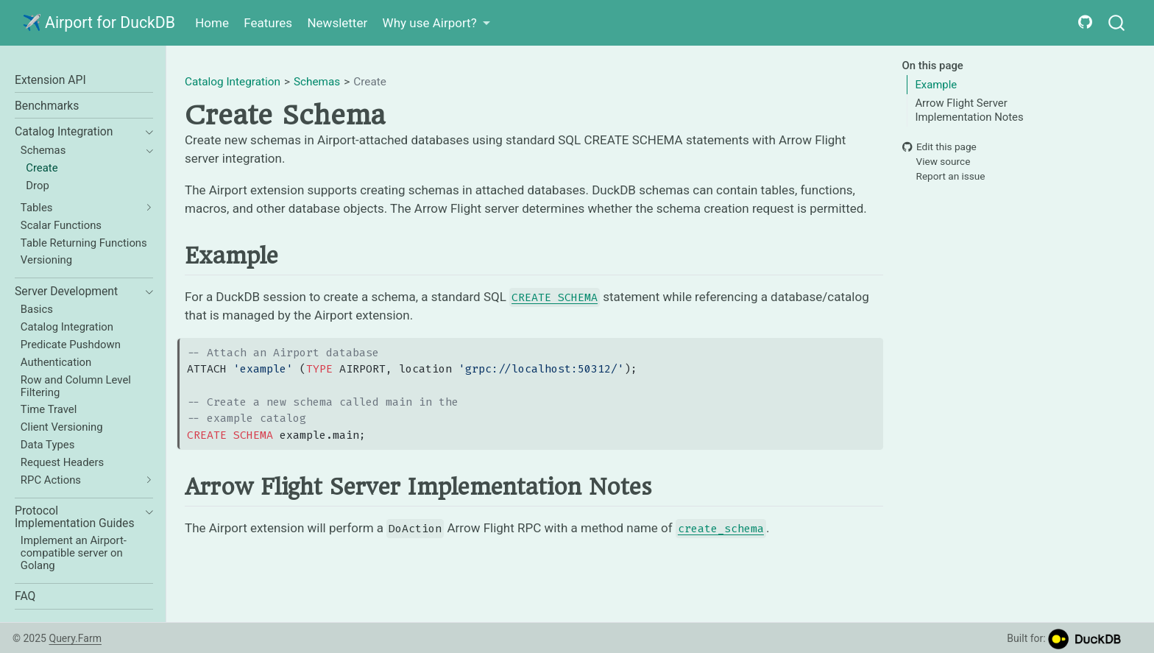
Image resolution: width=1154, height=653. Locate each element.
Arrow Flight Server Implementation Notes (969, 110)
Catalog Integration (232, 81)
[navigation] (145, 132)
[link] (436, 23)
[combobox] (1117, 23)
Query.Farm (75, 638)
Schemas (317, 81)
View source (936, 161)
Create (369, 81)
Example (936, 84)
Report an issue (943, 177)
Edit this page (939, 146)
